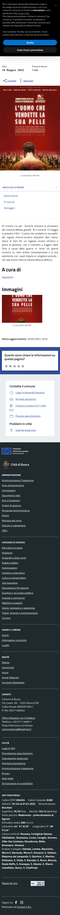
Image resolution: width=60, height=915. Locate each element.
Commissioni (9, 490)
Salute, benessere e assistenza (18, 608)
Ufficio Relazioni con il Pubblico (18, 718)
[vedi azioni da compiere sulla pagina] (26, 80)
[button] (55, 5)
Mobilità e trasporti (12, 603)
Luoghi (5, 645)
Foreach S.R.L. (24, 907)
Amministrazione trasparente (18, 768)
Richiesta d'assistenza (13, 763)
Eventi (5, 635)
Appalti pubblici (10, 563)
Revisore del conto (12, 520)
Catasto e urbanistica (13, 573)
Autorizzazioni (9, 568)
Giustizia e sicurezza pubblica (17, 593)
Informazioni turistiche (14, 640)
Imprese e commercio (13, 598)
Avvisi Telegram (10, 677)
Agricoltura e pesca (12, 548)
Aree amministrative (13, 485)
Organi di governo (11, 505)
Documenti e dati (11, 495)
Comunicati (8, 667)
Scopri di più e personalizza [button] (30, 50)
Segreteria (7, 277)
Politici (5, 515)
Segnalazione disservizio (15, 758)
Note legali (7, 778)
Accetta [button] (30, 42)
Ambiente (7, 553)
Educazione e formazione (15, 588)
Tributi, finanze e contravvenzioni (20, 613)
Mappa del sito (9, 883)
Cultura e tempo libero (14, 578)
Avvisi (5, 672)
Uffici (4, 530)
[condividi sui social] (9, 80)
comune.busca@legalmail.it (16, 729)
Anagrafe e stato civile (14, 558)
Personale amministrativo (16, 510)
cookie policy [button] (23, 13)
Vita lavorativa (10, 583)
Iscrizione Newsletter (13, 682)
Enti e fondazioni (11, 500)
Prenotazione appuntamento (17, 753)
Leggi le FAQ (8, 748)
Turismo (6, 618)
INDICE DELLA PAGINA (30, 187)
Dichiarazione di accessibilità (17, 783)
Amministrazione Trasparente (18, 480)
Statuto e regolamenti (14, 525)
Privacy (6, 773)
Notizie (5, 662)
